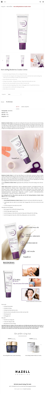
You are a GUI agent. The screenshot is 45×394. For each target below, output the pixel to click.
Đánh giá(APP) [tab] (25, 106)
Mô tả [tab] (17, 106)
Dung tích (4, 94)
